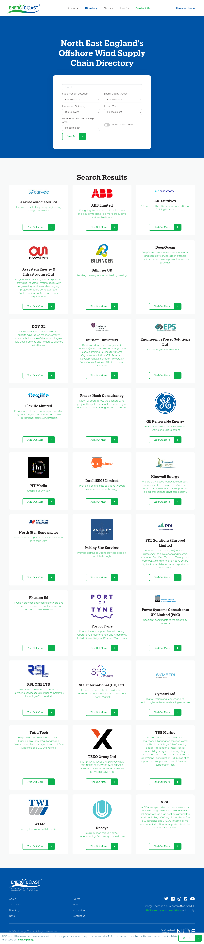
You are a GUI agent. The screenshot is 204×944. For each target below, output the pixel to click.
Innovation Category (74, 106)
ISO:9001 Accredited (123, 125)
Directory (91, 8)
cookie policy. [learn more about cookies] (26, 940)
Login (191, 8)
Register (181, 8)
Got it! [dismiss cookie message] (186, 938)
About (73, 8)
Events (124, 8)
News (108, 8)
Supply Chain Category (75, 94)
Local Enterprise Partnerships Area (78, 120)
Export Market (112, 106)
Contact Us (142, 8)
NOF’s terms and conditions (164, 910)
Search (71, 136)
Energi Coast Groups (116, 94)
